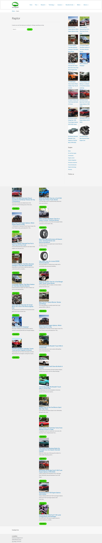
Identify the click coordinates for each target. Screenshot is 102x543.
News (69, 147)
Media (80, 4)
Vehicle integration (72, 156)
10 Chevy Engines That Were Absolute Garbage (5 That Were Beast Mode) (23, 260)
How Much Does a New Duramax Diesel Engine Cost (85, 135)
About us (86, 4)
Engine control (71, 154)
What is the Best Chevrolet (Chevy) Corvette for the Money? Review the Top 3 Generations (23, 195)
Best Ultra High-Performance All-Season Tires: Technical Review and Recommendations (50, 236)
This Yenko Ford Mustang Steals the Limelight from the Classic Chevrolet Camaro (49, 445)
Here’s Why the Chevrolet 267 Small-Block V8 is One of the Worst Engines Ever (22, 302)
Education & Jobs (71, 4)
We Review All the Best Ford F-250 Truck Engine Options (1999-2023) (50, 466)
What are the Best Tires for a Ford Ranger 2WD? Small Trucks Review (51, 278)
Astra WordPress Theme (60, 540)
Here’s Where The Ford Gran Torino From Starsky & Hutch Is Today (50, 423)
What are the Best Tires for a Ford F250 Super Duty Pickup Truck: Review (50, 194)
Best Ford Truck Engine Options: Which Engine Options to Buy (73, 29)
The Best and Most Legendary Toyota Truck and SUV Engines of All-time (22, 344)
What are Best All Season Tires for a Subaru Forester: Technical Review (49, 215)
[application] (41, 4)
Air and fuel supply (72, 150)
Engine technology (72, 163)
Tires (40, 4)
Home (36, 4)
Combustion (70, 152)
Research (47, 4)
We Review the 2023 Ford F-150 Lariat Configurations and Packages (50, 510)
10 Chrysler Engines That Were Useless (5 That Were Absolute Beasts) (23, 280)
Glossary (70, 165)
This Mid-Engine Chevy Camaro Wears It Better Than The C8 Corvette (73, 82)
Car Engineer (15, 7)
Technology (55, 4)
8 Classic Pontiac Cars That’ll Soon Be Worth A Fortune (73, 100)
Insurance (62, 4)
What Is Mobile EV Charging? (20, 322)
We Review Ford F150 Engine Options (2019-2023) (84, 117)
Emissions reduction (72, 158)
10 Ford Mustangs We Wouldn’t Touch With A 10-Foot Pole (50, 383)
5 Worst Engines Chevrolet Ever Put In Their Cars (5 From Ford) (23, 240)
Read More (15, 204)
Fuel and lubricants (72, 161)
